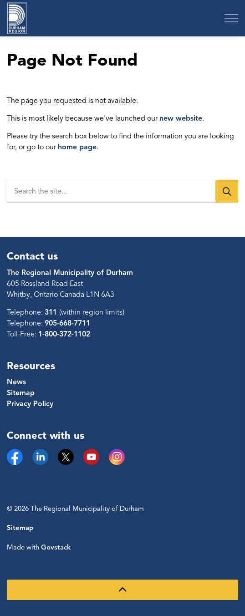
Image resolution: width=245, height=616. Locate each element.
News (16, 382)
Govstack (56, 547)
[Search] (226, 191)
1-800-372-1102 (64, 334)
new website (180, 118)
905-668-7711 (67, 323)
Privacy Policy (30, 403)
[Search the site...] (122, 191)
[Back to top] (122, 590)
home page (77, 147)
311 (52, 312)
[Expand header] (231, 18)
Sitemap (21, 392)
